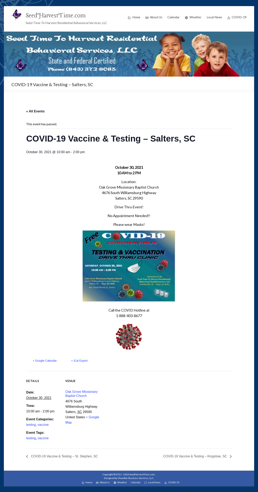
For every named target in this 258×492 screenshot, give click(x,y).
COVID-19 (237, 17)
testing (31, 424)
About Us (154, 17)
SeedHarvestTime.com (56, 16)
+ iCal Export (79, 360)
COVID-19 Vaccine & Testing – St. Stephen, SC (65, 456)
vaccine (43, 424)
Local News (214, 17)
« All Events (35, 111)
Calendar (173, 17)
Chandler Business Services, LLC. (136, 478)
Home (134, 17)
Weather (193, 17)
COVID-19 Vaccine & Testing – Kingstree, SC (195, 456)
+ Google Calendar (45, 360)
